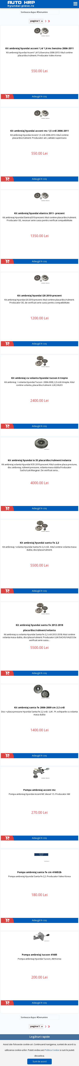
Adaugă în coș (39, 96)
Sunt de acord (40, 1061)
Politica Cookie (52, 1050)
